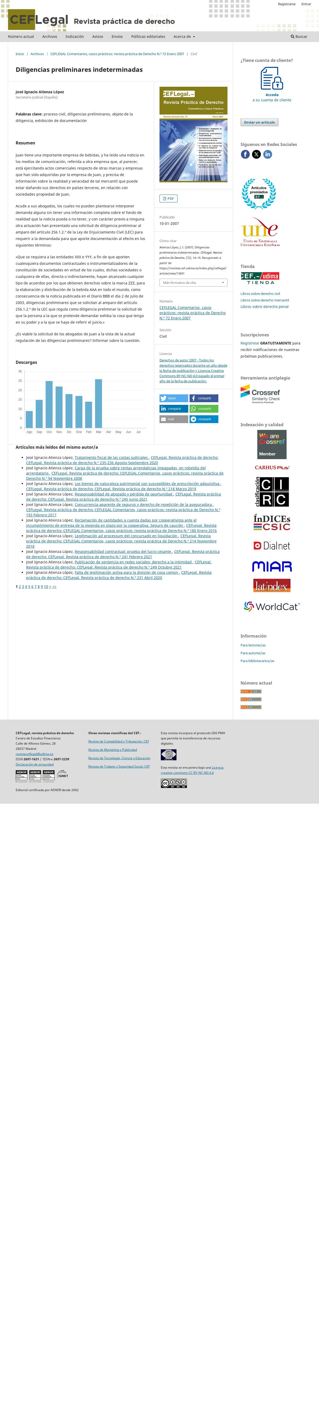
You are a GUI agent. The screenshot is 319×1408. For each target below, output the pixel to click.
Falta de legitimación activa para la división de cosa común (127, 572)
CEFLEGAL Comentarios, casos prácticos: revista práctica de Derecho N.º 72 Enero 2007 (117, 53)
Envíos (117, 36)
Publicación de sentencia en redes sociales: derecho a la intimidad (134, 561)
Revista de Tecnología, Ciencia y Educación (119, 758)
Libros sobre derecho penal (265, 306)
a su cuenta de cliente (272, 94)
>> (54, 586)
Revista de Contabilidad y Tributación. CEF (118, 741)
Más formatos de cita (179, 282)
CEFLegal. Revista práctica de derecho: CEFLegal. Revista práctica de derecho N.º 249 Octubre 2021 (119, 564)
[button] (174, 398)
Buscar (299, 36)
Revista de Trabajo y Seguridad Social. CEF (119, 766)
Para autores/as (253, 653)
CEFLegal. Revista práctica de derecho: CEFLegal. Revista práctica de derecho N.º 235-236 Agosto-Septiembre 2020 (122, 460)
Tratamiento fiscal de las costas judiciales (112, 457)
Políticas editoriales (148, 36)
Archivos (49, 36)
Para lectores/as (253, 645)
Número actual (21, 36)
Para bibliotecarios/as (257, 660)
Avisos (97, 36)
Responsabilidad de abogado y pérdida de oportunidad (124, 494)
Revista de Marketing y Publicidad (112, 749)
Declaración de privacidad (35, 764)
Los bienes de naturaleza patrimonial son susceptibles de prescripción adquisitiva (147, 483)
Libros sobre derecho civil (260, 293)
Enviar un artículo (259, 122)
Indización (75, 36)
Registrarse (286, 4)
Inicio (20, 53)
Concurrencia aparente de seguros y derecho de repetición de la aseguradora (144, 504)
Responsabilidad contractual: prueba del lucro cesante (123, 551)
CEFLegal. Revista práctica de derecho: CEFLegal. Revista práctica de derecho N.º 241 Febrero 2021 (123, 554)
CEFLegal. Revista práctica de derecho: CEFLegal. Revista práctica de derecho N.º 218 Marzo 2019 (111, 488)
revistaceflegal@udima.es (34, 754)
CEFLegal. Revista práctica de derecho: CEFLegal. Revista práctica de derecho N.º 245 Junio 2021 (123, 497)
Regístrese (250, 343)
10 (46, 586)
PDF (170, 198)
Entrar (306, 4)
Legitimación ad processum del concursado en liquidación (126, 535)
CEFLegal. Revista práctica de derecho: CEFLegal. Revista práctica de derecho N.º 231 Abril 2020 (119, 575)
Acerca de (183, 36)
